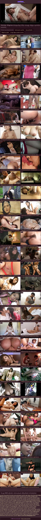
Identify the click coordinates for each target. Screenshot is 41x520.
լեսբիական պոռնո (5, 499)
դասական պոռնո (5, 513)
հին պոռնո (9, 505)
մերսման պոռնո (14, 497)
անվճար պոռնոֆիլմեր (11, 506)
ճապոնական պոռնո (13, 496)
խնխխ (6, 496)
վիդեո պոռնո (23, 497)
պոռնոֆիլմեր (3, 509)
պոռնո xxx (24, 495)
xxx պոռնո (37, 509)
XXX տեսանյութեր (27, 510)
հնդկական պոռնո (19, 504)
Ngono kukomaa (22, 515)
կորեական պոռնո (15, 499)
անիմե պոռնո (12, 503)
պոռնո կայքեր (13, 500)
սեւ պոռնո (23, 499)
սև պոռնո (30, 497)
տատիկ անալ (8, 514)
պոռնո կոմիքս (31, 496)
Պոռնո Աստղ (32, 505)
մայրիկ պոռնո (4, 503)
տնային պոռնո (36, 510)
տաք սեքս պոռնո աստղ (17, 32)
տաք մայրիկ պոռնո (17, 514)
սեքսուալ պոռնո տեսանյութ (31, 514)
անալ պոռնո (30, 509)
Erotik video (29, 501)
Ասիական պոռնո (19, 30)
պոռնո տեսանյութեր (23, 506)
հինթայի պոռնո (4, 500)
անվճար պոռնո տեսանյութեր (8, 508)
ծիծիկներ (3, 515)
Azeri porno (36, 511)
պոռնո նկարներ (4, 495)
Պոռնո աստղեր (8, 510)
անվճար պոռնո (17, 510)
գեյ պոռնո (26, 504)
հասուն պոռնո (23, 509)
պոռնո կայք (36, 497)
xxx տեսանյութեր (20, 2)
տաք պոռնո (29, 513)
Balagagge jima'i (31, 515)
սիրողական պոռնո (22, 508)
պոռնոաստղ (23, 496)
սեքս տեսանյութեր (33, 495)
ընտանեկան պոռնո (13, 509)
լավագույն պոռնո (22, 500)
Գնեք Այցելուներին (25, 518)
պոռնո (2, 510)
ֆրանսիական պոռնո (12, 515)
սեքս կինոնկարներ (23, 505)
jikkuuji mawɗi (20, 503)
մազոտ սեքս (32, 506)
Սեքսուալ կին (5, 32)
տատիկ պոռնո (36, 501)
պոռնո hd (32, 504)
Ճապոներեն (29, 30)
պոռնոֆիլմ (7, 497)
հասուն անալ (4, 511)
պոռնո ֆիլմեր (12, 511)
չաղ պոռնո (15, 505)
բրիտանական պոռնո (20, 513)
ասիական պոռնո (20, 501)
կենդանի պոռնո (28, 511)
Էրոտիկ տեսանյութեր (15, 495)
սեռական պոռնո (8, 504)
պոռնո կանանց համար (33, 499)
